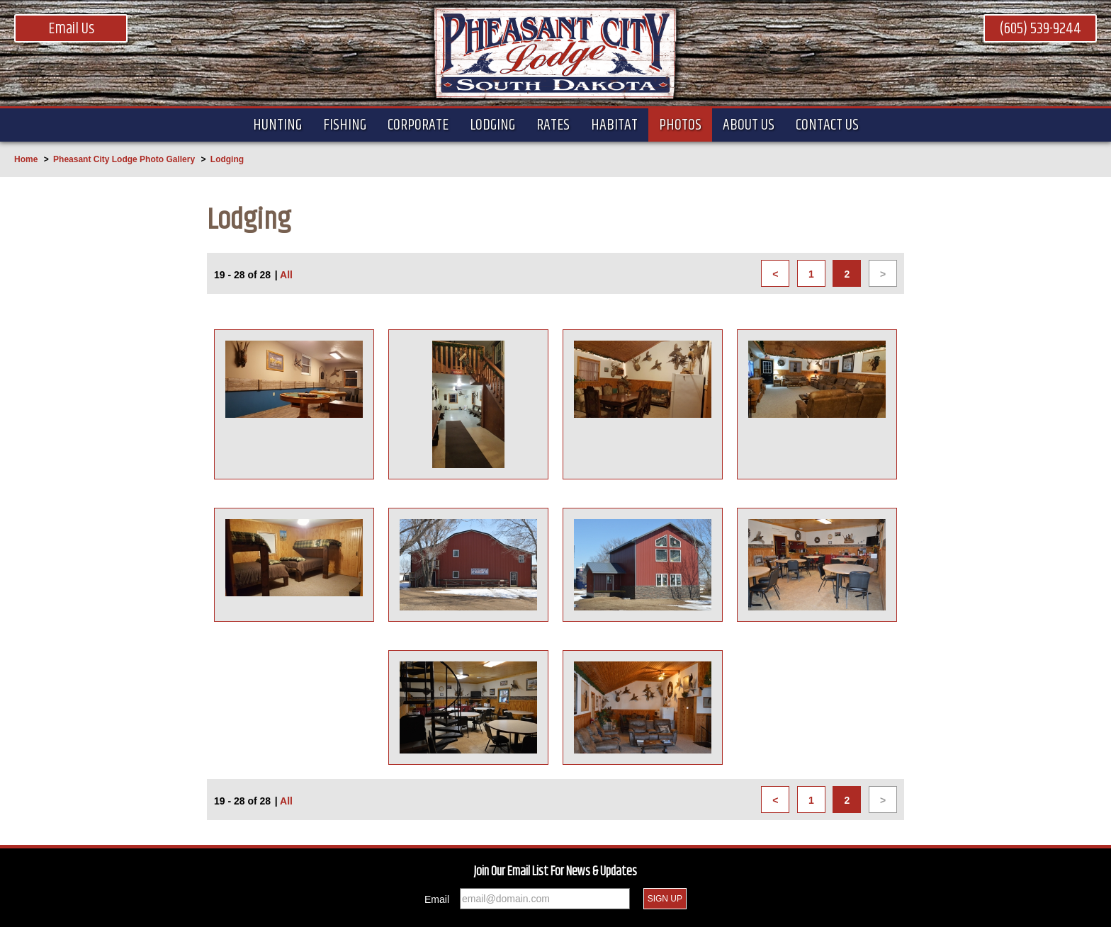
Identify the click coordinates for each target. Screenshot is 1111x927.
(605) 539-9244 (1040, 29)
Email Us (71, 29)
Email (436, 899)
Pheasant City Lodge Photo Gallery (124, 159)
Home (26, 159)
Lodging (227, 159)
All (286, 274)
